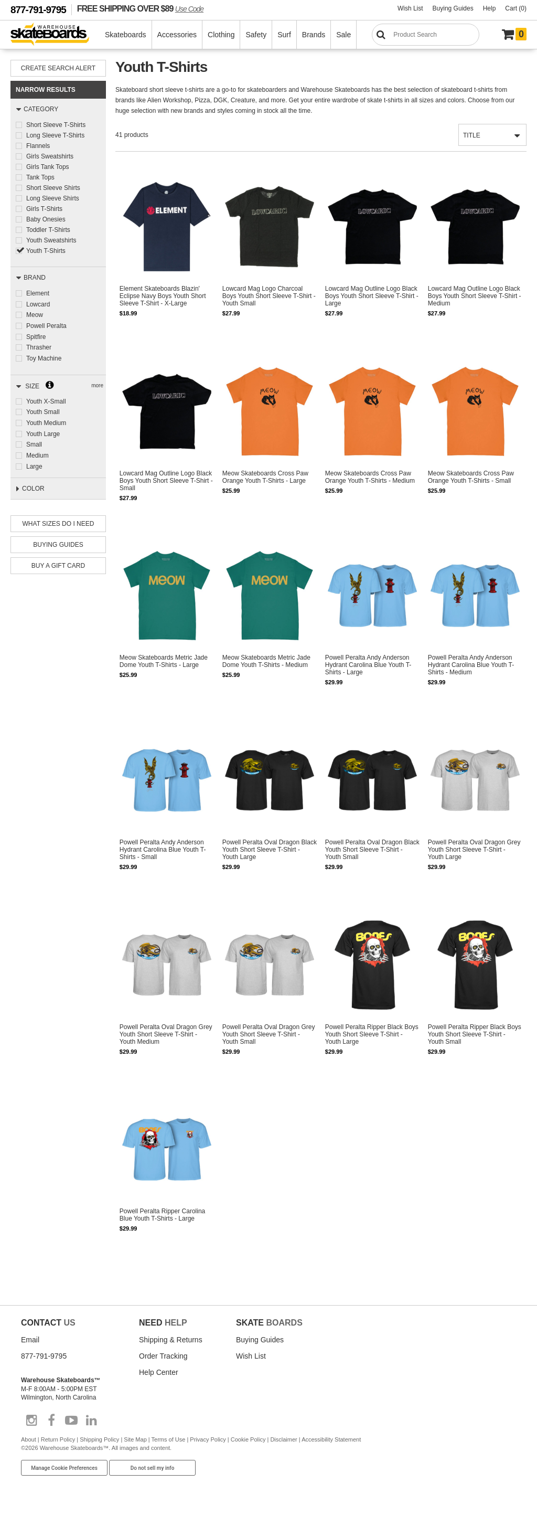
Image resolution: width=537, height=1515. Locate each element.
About (28, 1442)
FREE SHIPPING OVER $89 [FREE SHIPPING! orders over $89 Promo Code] (140, 8)
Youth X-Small (46, 398)
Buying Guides (453, 8)
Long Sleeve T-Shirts (55, 135)
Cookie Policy (248, 1442)
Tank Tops (40, 177)
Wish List (410, 8)
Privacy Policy (207, 1442)
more (97, 383)
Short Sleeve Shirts (53, 188)
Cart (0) (516, 8)
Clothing (221, 34)
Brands (314, 34)
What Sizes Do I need (58, 521)
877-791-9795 (38, 9)
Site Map (135, 1442)
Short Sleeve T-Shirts (55, 125)
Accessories (177, 34)
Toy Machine (43, 356)
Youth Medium (46, 419)
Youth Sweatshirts (51, 240)
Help (489, 8)
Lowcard (38, 304)
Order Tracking (163, 1358)
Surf (285, 34)
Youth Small (43, 409)
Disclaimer (283, 1442)
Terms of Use (169, 1442)
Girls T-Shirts (44, 209)
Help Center (158, 1374)
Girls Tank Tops (47, 167)
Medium (37, 451)
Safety (256, 34)
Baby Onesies (46, 219)
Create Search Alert (58, 68)
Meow (34, 314)
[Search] (425, 35)
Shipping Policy (99, 1442)
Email (30, 1342)
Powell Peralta (46, 325)
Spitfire (36, 335)
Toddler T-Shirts (48, 230)
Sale (344, 34)
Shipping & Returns (170, 1342)
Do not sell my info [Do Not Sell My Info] (153, 1470)
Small (34, 440)
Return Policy (58, 1442)
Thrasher (38, 345)
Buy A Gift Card (58, 563)
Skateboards (126, 34)
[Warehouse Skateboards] (55, 35)
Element (37, 293)
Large (34, 461)
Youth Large (43, 430)
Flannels (38, 146)
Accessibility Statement (331, 1442)
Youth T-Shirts (46, 251)
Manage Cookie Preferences (64, 1470)
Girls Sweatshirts (49, 156)
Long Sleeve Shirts (52, 198)
